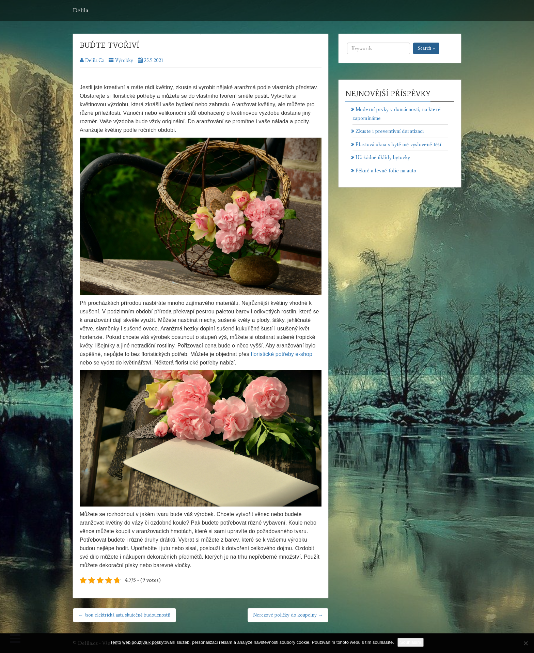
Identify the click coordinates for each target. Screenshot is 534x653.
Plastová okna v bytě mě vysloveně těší (398, 144)
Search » (426, 48)
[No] (525, 643)
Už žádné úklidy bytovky (383, 157)
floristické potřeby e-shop (281, 354)
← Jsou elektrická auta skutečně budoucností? (124, 615)
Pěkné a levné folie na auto (386, 171)
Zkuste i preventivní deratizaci (390, 131)
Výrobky (124, 60)
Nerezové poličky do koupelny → (288, 615)
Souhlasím (410, 642)
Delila (81, 10)
